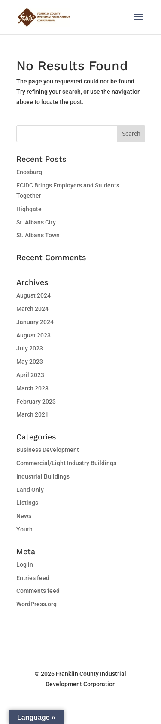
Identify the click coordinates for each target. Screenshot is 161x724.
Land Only (30, 489)
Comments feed (38, 590)
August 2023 (33, 335)
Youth (24, 529)
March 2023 (32, 388)
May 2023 (29, 361)
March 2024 (32, 308)
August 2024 (33, 295)
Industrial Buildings (43, 476)
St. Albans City (36, 222)
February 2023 (36, 401)
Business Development (47, 449)
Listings (27, 502)
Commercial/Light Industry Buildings (66, 463)
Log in (24, 564)
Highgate (29, 209)
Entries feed (32, 577)
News (23, 515)
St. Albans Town (38, 235)
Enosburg (29, 172)
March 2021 (32, 414)
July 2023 (29, 348)
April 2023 (30, 374)
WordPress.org (36, 604)
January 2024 (35, 322)
